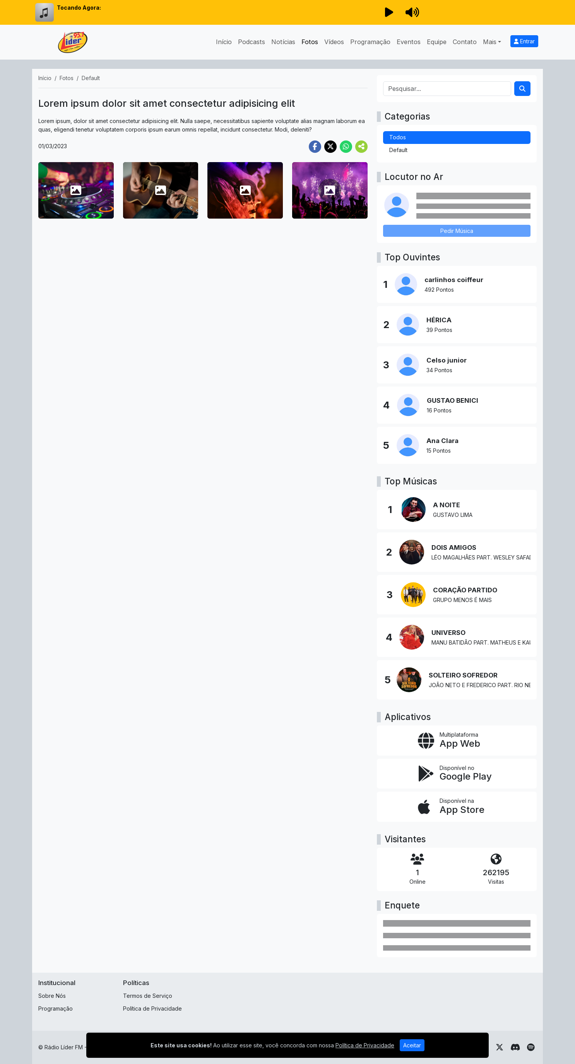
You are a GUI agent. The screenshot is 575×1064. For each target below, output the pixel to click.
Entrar (524, 41)
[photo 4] (330, 190)
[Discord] (515, 1047)
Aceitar (412, 1045)
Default (398, 150)
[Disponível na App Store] (457, 807)
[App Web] (457, 740)
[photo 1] (76, 190)
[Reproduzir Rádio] (388, 12)
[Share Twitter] (330, 146)
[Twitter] (499, 1047)
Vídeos (334, 42)
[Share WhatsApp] (346, 146)
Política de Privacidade (152, 1008)
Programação (370, 42)
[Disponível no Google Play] (457, 774)
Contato (465, 42)
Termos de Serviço (147, 995)
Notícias (283, 42)
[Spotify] (530, 1047)
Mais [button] (489, 42)
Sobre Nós (52, 995)
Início (224, 42)
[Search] (522, 88)
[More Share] (361, 146)
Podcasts (251, 42)
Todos (397, 137)
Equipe (437, 42)
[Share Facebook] (315, 146)
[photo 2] (161, 190)
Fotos (309, 42)
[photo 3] (245, 190)
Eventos (409, 42)
